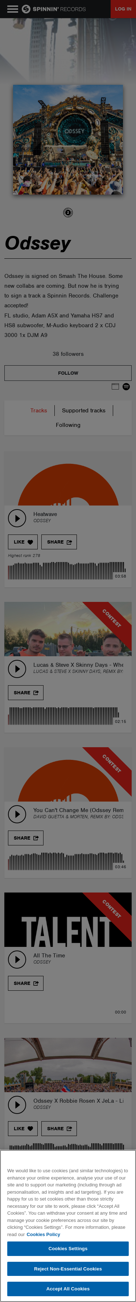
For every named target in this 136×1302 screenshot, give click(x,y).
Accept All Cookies (68, 1288)
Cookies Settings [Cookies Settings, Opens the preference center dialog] (68, 1248)
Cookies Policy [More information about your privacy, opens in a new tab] (43, 1234)
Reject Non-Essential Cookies (68, 1269)
